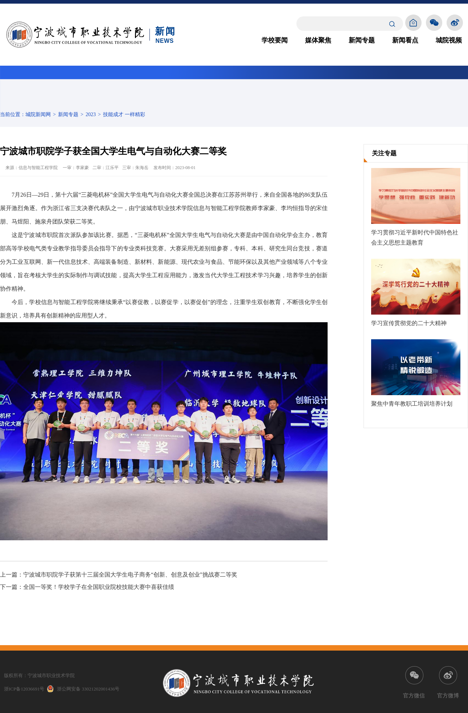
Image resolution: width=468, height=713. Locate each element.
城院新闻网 (38, 114)
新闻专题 (362, 40)
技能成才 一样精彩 (124, 114)
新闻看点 (405, 40)
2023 (91, 114)
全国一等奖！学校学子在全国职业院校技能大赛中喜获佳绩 (98, 587)
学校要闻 (275, 40)
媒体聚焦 (318, 40)
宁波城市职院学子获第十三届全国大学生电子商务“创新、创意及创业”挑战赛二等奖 (130, 574)
